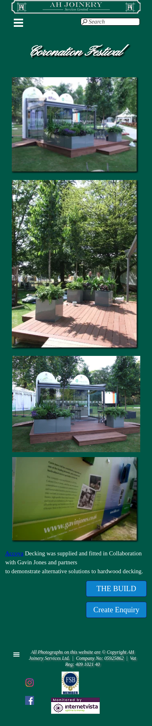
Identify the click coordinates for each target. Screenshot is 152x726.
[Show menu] (18, 22)
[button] (76, 77)
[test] (116, 589)
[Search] (110, 22)
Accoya (14, 553)
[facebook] (30, 700)
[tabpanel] (76, 562)
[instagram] (30, 682)
